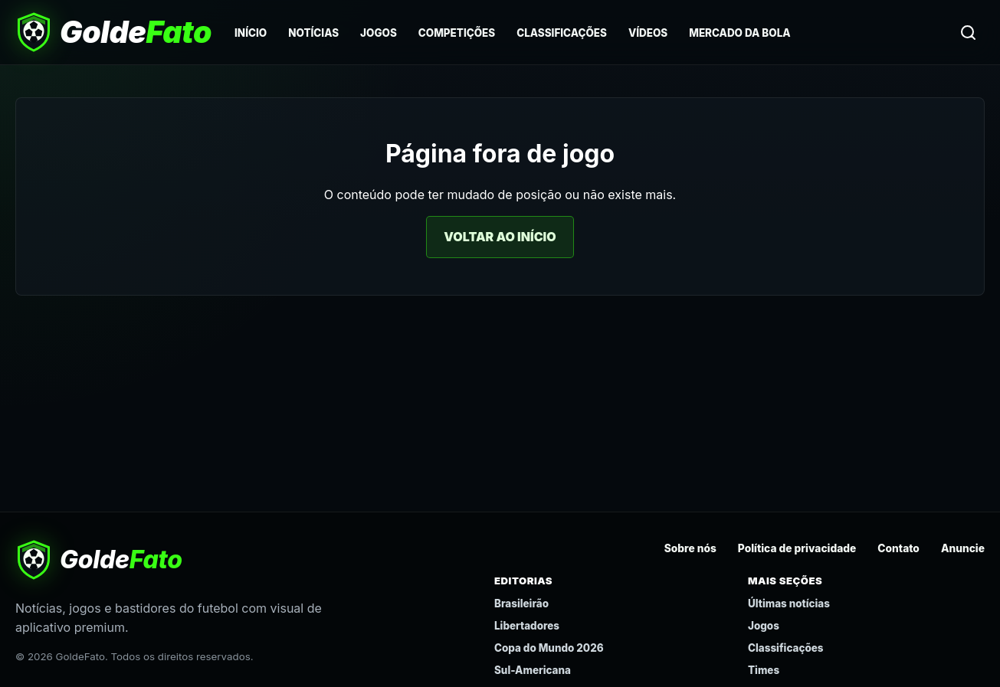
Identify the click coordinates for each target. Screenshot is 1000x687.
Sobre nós (690, 548)
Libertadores (526, 626)
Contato (898, 548)
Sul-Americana (532, 670)
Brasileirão (521, 603)
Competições (456, 33)
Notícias (313, 33)
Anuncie (963, 548)
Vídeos (647, 33)
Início (250, 33)
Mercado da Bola (739, 33)
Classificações (561, 33)
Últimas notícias (789, 603)
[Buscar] (968, 32)
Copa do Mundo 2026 (549, 648)
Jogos (378, 33)
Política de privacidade (797, 548)
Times (763, 670)
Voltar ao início (500, 236)
